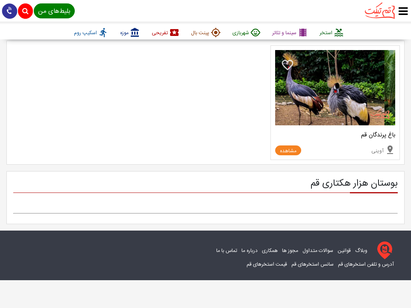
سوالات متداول (317, 251)
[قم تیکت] (383, 250)
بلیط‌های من (54, 11)
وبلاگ (361, 251)
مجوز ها (290, 251)
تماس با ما (226, 251)
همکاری (270, 251)
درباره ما (249, 251)
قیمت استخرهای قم (267, 264)
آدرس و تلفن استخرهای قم (366, 264)
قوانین (344, 251)
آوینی (383, 150)
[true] (403, 12)
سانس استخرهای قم (312, 264)
